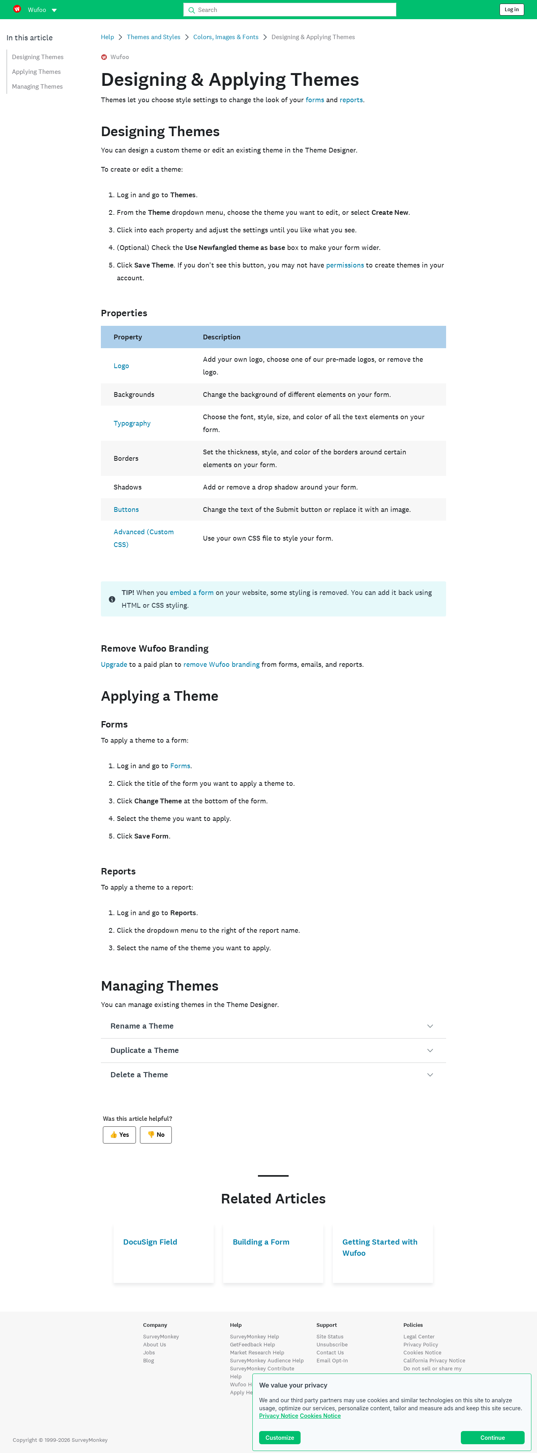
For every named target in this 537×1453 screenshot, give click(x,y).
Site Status (330, 1336)
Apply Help (244, 1392)
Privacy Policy (420, 1344)
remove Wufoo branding (221, 664)
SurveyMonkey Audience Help (267, 1360)
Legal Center (419, 1336)
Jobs (149, 1352)
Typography (132, 423)
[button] (273, 1026)
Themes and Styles (154, 37)
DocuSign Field (150, 1242)
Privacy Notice (278, 1415)
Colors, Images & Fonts (226, 37)
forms (315, 99)
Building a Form (261, 1242)
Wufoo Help (245, 1384)
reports (351, 99)
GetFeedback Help (252, 1344)
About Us (154, 1344)
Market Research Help (257, 1352)
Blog (148, 1360)
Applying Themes (36, 71)
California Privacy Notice (434, 1360)
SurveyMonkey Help (254, 1336)
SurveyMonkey (161, 1336)
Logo (121, 365)
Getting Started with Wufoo (380, 1248)
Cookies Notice (320, 1415)
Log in (512, 9)
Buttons (126, 509)
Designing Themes (38, 57)
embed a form (192, 592)
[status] (273, 598)
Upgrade (114, 664)
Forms (180, 765)
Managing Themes (37, 86)
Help (107, 37)
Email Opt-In (332, 1360)
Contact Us (330, 1352)
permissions (345, 265)
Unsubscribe (332, 1344)
